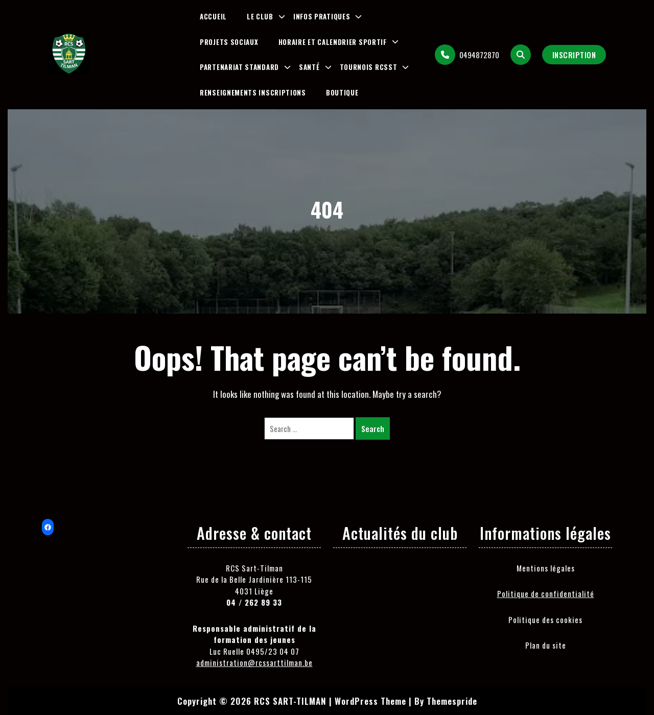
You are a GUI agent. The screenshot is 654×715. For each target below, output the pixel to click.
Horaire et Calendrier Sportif (332, 42)
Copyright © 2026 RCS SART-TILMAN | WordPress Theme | (294, 701)
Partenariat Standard (239, 67)
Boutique (342, 92)
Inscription (574, 54)
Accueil (213, 16)
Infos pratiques (322, 16)
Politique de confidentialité (545, 593)
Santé (309, 67)
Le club (260, 16)
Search (372, 428)
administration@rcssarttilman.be (254, 662)
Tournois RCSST (369, 67)
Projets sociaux (229, 42)
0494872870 (467, 54)
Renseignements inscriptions (253, 92)
